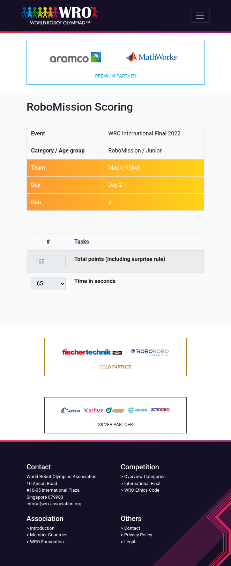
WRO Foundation (47, 541)
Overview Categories (144, 476)
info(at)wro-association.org (54, 503)
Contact (132, 528)
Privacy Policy (138, 534)
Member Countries (48, 534)
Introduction (42, 528)
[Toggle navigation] (200, 16)
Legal (129, 541)
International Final (142, 483)
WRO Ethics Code (141, 490)
